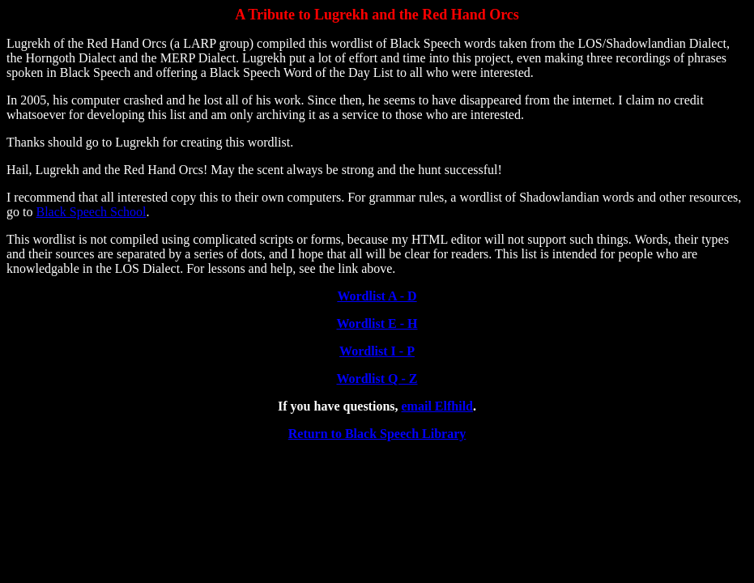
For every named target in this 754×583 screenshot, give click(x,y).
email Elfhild (437, 406)
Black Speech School (91, 212)
